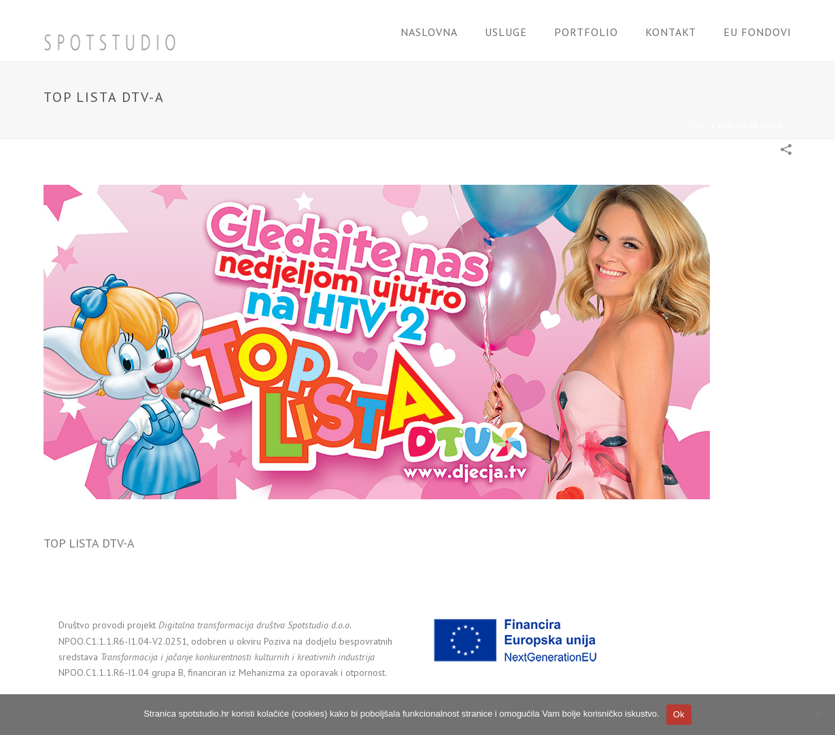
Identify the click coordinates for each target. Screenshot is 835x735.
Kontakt (670, 32)
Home (698, 126)
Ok (679, 714)
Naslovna (429, 32)
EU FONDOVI (757, 32)
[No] (818, 714)
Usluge (506, 32)
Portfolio (586, 32)
